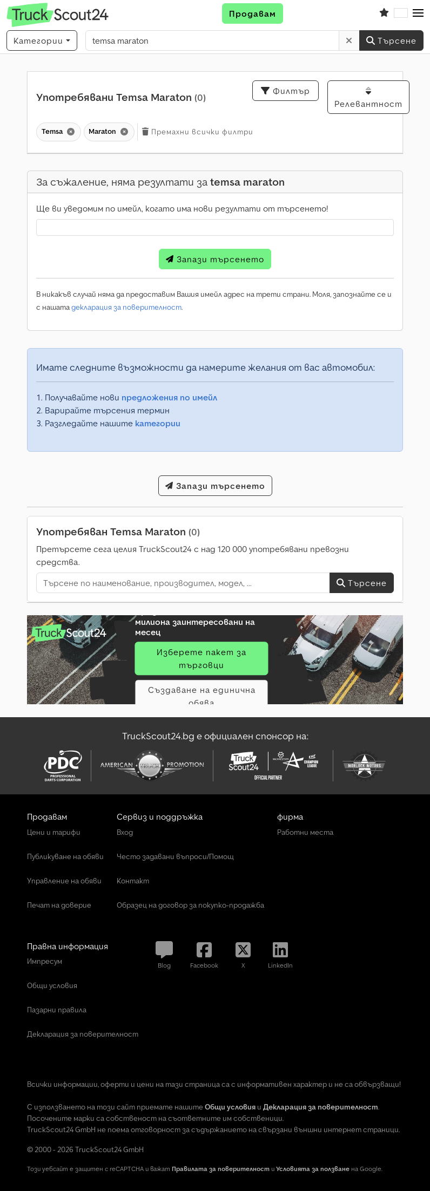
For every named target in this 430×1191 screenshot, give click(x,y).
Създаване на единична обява (202, 696)
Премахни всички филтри (197, 132)
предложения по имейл (169, 397)
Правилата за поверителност (221, 1169)
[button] (418, 13)
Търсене (391, 40)
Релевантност (368, 97)
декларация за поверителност (126, 307)
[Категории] (41, 40)
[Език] (400, 13)
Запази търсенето (215, 259)
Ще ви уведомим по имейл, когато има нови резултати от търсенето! (182, 208)
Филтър (285, 90)
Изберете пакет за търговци (201, 658)
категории (157, 423)
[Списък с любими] (384, 13)
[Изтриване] (349, 40)
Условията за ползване (313, 1169)
